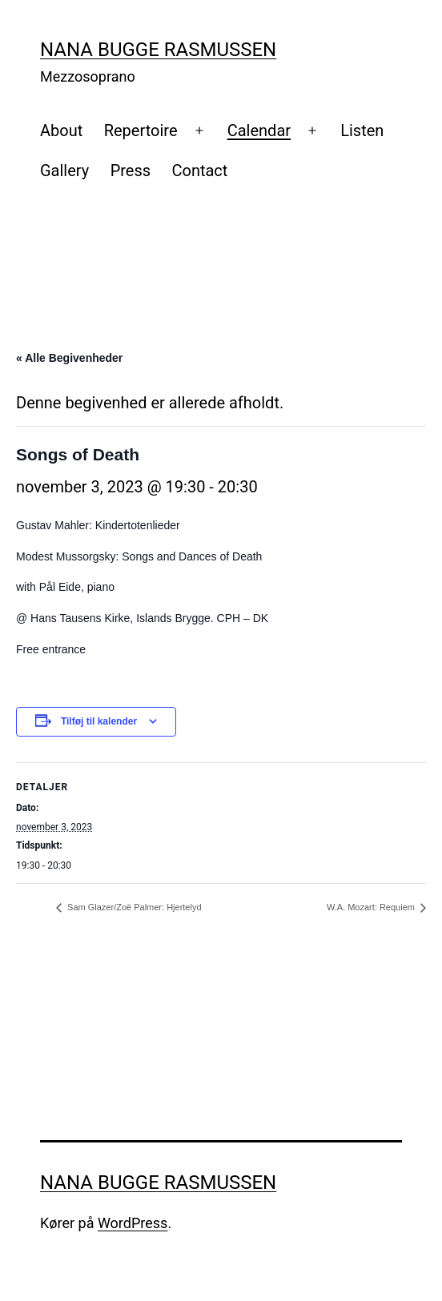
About (61, 130)
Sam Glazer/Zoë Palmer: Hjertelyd (133, 907)
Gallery (64, 170)
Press (130, 170)
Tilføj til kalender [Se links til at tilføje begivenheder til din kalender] (99, 721)
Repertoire (141, 130)
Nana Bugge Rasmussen (158, 49)
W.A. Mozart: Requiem (372, 907)
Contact (199, 170)
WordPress (132, 1223)
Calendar (259, 130)
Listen (362, 130)
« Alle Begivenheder (69, 357)
